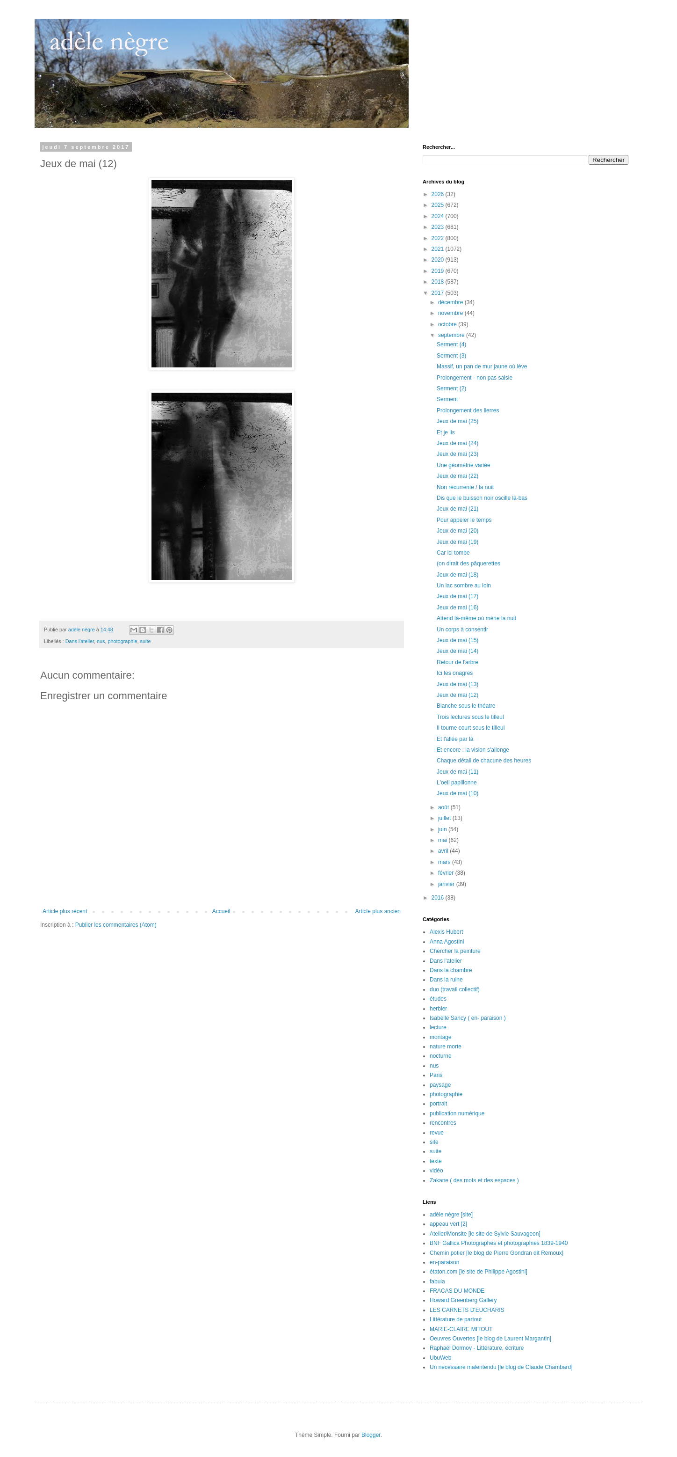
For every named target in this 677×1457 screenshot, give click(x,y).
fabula (437, 1281)
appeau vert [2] (448, 1224)
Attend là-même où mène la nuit (476, 618)
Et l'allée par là (455, 739)
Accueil (221, 911)
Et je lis (446, 432)
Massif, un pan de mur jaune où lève (482, 366)
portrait (438, 1103)
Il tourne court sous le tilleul (470, 728)
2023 (439, 227)
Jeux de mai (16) (457, 607)
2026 (439, 194)
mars (445, 862)
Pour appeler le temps (464, 520)
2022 (439, 238)
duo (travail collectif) (455, 989)
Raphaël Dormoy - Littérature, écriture (477, 1348)
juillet (445, 818)
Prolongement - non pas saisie (474, 377)
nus (101, 641)
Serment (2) (451, 388)
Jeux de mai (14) (457, 651)
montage (441, 1037)
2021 (439, 249)
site (434, 1142)
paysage (440, 1085)
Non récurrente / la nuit (465, 487)
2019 (439, 271)
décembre (451, 302)
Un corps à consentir (462, 629)
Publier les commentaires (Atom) (116, 925)
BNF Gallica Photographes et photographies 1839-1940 (499, 1243)
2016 (439, 897)
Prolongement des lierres (468, 410)
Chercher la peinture (455, 951)
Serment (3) (451, 355)
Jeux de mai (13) (457, 684)
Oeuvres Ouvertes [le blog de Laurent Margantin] (490, 1338)
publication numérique (457, 1113)
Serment (447, 399)
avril (444, 851)
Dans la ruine (446, 979)
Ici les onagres (455, 673)
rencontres (443, 1123)
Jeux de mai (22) (457, 476)
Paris (436, 1075)
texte (436, 1161)
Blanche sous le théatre (466, 706)
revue (437, 1132)
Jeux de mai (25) (457, 421)
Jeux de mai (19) (457, 542)
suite (145, 641)
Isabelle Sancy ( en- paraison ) (468, 1018)
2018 (439, 281)
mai (443, 840)
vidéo (436, 1170)
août (444, 807)
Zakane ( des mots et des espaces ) (474, 1180)
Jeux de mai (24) (457, 443)
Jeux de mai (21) (457, 508)
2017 (439, 293)
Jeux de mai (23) (457, 454)
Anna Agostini (447, 941)
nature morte (445, 1046)
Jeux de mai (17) (457, 596)
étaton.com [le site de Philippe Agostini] (478, 1271)
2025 (439, 205)
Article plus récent (65, 911)
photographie (122, 641)
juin (443, 829)
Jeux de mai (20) (457, 530)
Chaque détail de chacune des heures (484, 760)
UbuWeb (440, 1357)
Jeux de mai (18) (457, 574)
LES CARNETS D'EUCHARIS (467, 1310)
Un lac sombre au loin (464, 585)
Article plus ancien (378, 911)
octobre (448, 324)
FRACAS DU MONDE (457, 1291)
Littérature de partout (456, 1319)
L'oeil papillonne (457, 782)
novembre (451, 313)
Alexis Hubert (446, 932)
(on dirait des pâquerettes (468, 563)
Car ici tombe (453, 552)
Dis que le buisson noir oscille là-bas (482, 498)
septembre (452, 335)
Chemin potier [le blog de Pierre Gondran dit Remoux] (496, 1253)
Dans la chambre (451, 970)
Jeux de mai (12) (457, 695)
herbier (438, 1008)
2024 (439, 216)
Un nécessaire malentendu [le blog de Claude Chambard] (501, 1367)
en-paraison (444, 1262)
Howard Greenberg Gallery (463, 1300)
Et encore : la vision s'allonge (473, 750)
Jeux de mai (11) (457, 772)
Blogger (371, 1435)
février (446, 873)
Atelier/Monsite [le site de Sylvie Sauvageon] (485, 1233)
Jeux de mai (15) (457, 640)
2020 (439, 259)
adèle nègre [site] (451, 1214)
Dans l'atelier (79, 641)
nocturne (441, 1056)
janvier (447, 884)
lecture (438, 1027)
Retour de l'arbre (457, 662)
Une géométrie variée (463, 465)
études (438, 999)
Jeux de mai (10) (457, 793)
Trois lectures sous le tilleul (470, 717)
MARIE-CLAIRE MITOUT (461, 1329)
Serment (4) (451, 344)
